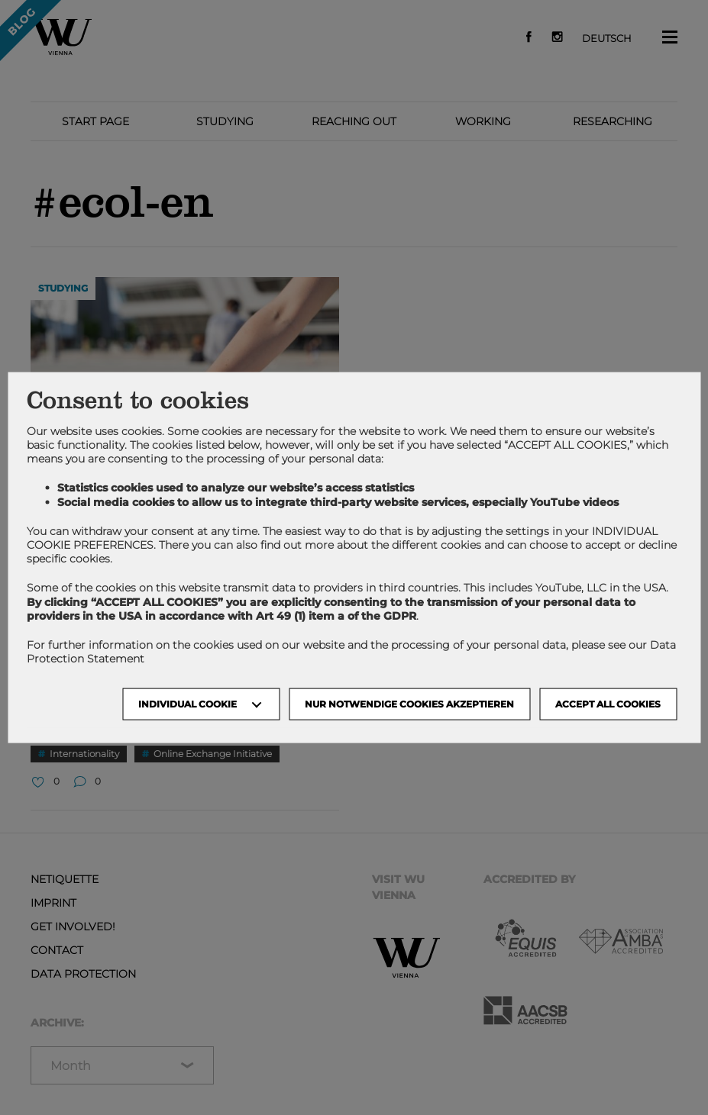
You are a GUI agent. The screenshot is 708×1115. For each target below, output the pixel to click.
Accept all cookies (608, 704)
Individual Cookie (187, 704)
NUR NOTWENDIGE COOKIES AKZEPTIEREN (409, 704)
